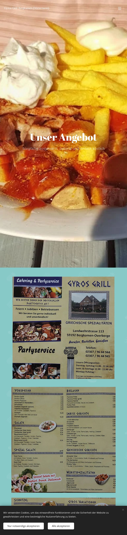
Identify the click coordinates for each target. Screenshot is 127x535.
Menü (119, 8)
